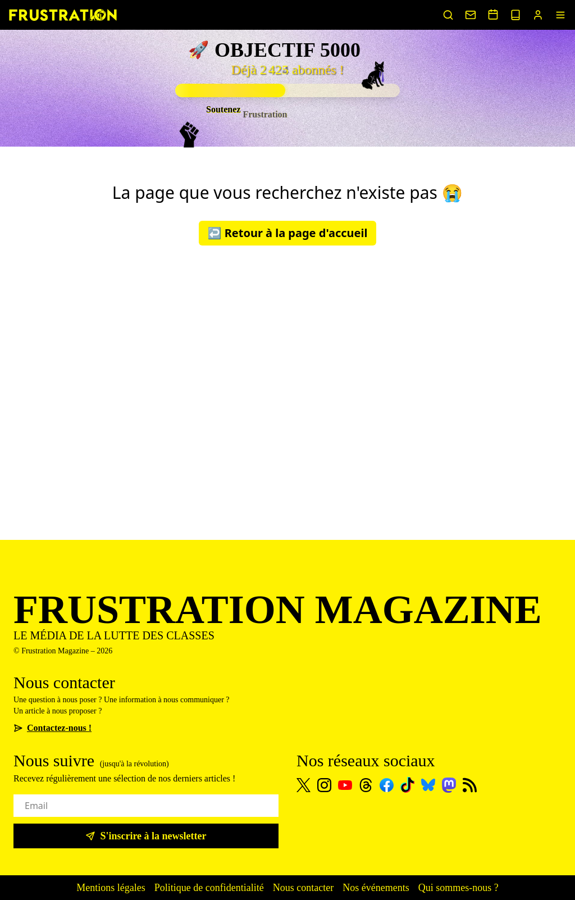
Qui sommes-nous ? (458, 887)
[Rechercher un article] (448, 15)
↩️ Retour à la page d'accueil (288, 232)
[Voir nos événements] (493, 14)
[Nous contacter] (470, 15)
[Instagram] (324, 785)
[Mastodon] (449, 785)
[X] (303, 785)
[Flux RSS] (470, 785)
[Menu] (560, 15)
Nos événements (376, 887)
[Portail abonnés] (538, 15)
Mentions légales (110, 887)
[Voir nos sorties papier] (515, 15)
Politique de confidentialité (209, 887)
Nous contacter (303, 887)
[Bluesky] (428, 785)
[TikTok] (407, 785)
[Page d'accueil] (63, 15)
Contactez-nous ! (52, 728)
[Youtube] (345, 785)
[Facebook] (387, 785)
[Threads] (366, 785)
